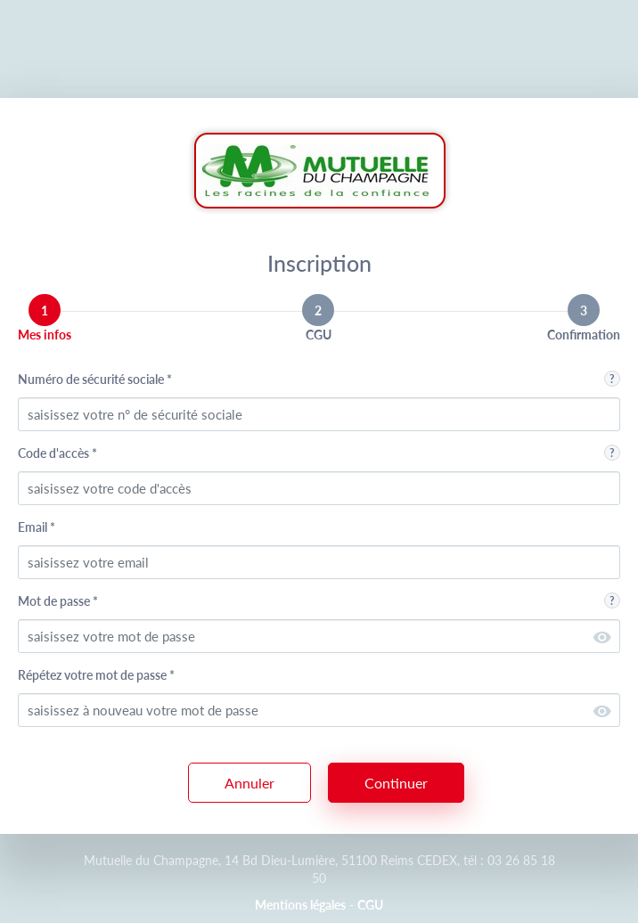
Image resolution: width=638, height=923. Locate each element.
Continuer (396, 782)
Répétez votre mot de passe (96, 674)
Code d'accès (57, 453)
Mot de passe (58, 601)
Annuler (249, 782)
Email (36, 527)
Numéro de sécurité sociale (95, 379)
